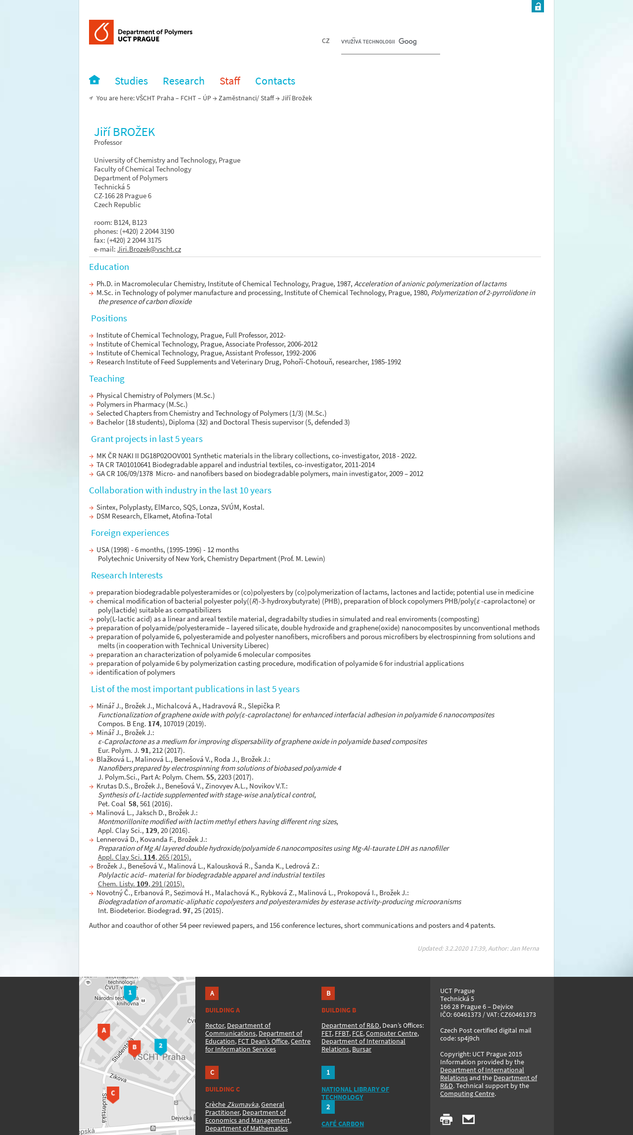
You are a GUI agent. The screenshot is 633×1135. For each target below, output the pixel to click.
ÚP (207, 97)
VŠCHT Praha (155, 97)
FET (326, 1033)
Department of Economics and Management (247, 1116)
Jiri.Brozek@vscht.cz (149, 249)
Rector (214, 1025)
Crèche (231, 1104)
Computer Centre (391, 1033)
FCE (357, 1033)
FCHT (188, 97)
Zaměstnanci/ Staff (246, 97)
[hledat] (378, 42)
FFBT (342, 1033)
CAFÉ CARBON (342, 1123)
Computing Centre (467, 1093)
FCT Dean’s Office (263, 1041)
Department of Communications (238, 1029)
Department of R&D (350, 1025)
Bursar (361, 1049)
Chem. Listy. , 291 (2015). (141, 883)
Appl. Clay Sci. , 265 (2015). (144, 857)
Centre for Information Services (258, 1045)
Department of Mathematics (246, 1128)
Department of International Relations (482, 1073)
